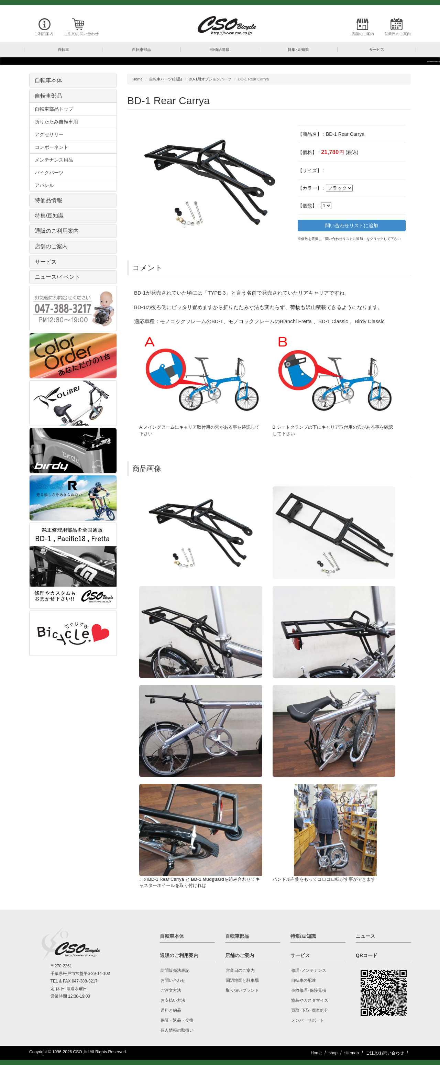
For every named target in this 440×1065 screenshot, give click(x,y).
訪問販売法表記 (175, 970)
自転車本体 (48, 80)
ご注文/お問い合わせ (81, 34)
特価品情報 (48, 200)
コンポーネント (51, 147)
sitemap (351, 1053)
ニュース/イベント (57, 277)
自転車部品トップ (54, 109)
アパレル (44, 185)
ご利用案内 (43, 34)
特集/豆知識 (49, 216)
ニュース (365, 936)
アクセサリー (49, 134)
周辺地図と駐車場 (242, 980)
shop (333, 1053)
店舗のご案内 (362, 34)
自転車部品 (48, 96)
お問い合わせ (173, 980)
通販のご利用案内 (57, 231)
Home (137, 79)
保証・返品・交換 (177, 1020)
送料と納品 (171, 1010)
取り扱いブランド (242, 990)
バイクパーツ (49, 172)
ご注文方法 (171, 990)
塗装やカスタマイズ (309, 1000)
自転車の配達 (303, 980)
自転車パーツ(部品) (165, 79)
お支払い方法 (173, 1000)
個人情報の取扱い (177, 1030)
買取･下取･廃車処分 (309, 1010)
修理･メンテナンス (308, 970)
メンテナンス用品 (54, 160)
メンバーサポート (307, 1020)
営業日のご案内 (397, 34)
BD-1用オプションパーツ (210, 79)
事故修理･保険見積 (308, 990)
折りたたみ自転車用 (56, 121)
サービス (46, 262)
